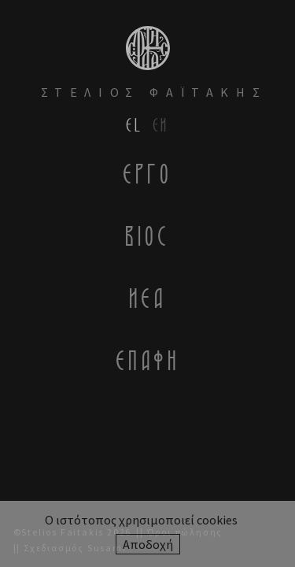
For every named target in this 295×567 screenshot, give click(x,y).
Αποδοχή (148, 544)
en (161, 125)
